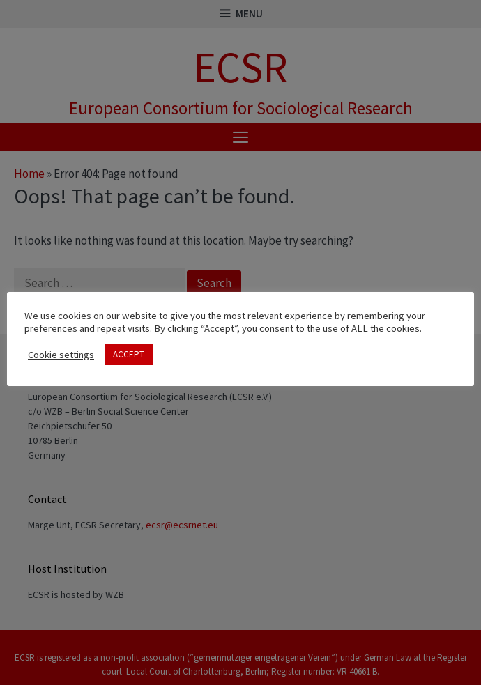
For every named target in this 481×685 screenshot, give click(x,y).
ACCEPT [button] (128, 354)
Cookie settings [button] (61, 354)
